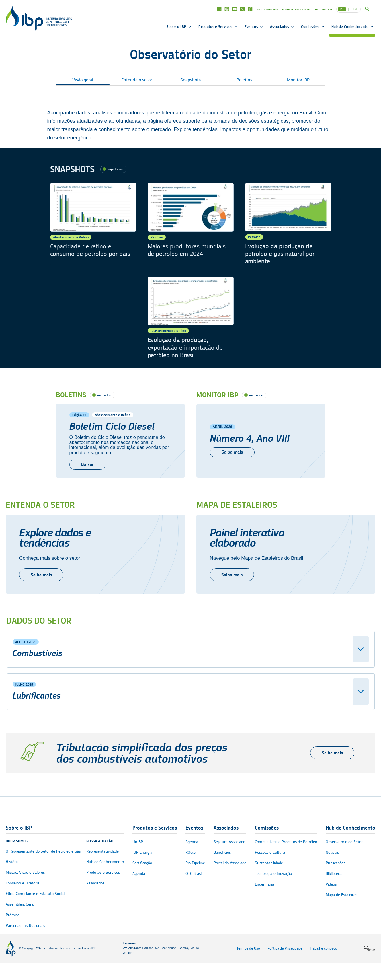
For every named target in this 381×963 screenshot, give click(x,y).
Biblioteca (334, 873)
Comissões (310, 26)
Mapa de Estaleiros (341, 894)
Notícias (332, 852)
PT (342, 9)
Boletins (244, 80)
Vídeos (331, 884)
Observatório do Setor (344, 841)
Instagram (226, 9)
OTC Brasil (193, 873)
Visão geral (82, 80)
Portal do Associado (230, 863)
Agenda (138, 873)
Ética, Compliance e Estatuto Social (35, 893)
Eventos (251, 26)
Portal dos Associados (296, 9)
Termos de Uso (248, 948)
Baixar (87, 464)
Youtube (234, 9)
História (12, 861)
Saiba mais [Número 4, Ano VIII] (232, 452)
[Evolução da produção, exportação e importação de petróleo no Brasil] (191, 318)
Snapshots (190, 80)
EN (355, 9)
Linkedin (219, 9)
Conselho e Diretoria (23, 883)
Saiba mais (41, 574)
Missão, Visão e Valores (25, 872)
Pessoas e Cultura (270, 852)
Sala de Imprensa (267, 9)
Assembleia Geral (20, 904)
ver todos (104, 395)
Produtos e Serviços (215, 26)
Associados (279, 26)
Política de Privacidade (284, 948)
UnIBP (137, 841)
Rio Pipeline (195, 863)
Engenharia (264, 884)
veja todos (115, 169)
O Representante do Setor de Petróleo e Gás (43, 851)
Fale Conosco (323, 9)
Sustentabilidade (269, 863)
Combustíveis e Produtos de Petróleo (286, 841)
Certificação (142, 863)
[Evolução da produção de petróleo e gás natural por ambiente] (288, 224)
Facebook (250, 9)
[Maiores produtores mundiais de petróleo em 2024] (191, 224)
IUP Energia (142, 852)
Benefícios (222, 852)
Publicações (335, 863)
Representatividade (102, 851)
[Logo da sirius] (369, 948)
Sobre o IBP (176, 26)
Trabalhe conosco (323, 948)
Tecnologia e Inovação (273, 873)
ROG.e (190, 852)
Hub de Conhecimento (349, 26)
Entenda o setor (136, 80)
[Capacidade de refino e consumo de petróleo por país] (93, 224)
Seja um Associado (229, 841)
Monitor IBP (298, 80)
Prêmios (12, 915)
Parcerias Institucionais (25, 925)
